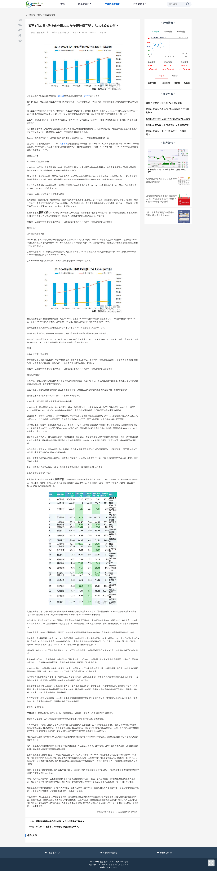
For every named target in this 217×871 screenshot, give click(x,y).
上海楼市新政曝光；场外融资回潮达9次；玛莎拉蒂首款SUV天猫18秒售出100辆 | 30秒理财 (161, 199)
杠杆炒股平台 (140, 4)
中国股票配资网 (112, 4)
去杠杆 (87, 96)
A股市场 (63, 144)
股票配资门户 (84, 4)
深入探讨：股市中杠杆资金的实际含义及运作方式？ (58, 827)
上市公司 (60, 96)
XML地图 (124, 861)
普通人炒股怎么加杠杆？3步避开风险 (164, 103)
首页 (62, 4)
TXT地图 (115, 861)
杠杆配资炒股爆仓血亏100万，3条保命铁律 (167, 125)
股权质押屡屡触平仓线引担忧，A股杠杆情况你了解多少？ (61, 821)
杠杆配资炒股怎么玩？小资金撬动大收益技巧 (168, 119)
